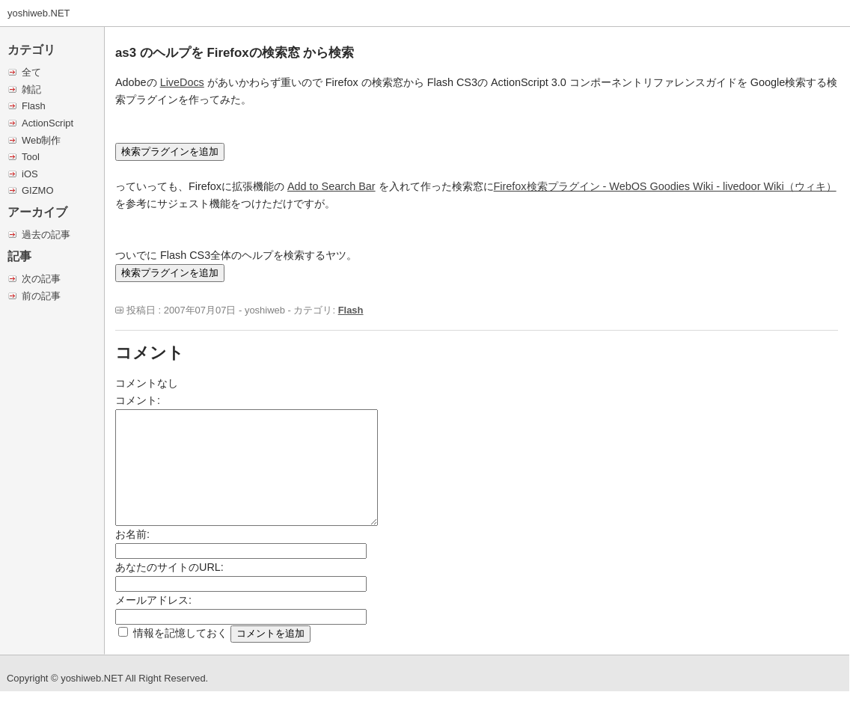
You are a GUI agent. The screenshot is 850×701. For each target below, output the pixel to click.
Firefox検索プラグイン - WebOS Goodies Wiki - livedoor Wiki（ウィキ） (665, 186)
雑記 (31, 89)
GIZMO (37, 190)
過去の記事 (46, 234)
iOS (30, 174)
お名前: (132, 534)
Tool (31, 156)
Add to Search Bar (331, 186)
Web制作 (41, 140)
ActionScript (47, 123)
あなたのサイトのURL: (169, 567)
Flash (34, 105)
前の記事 (41, 295)
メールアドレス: (153, 600)
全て (31, 72)
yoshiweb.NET (38, 13)
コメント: (137, 400)
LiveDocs (182, 82)
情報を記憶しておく (180, 633)
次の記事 (41, 278)
